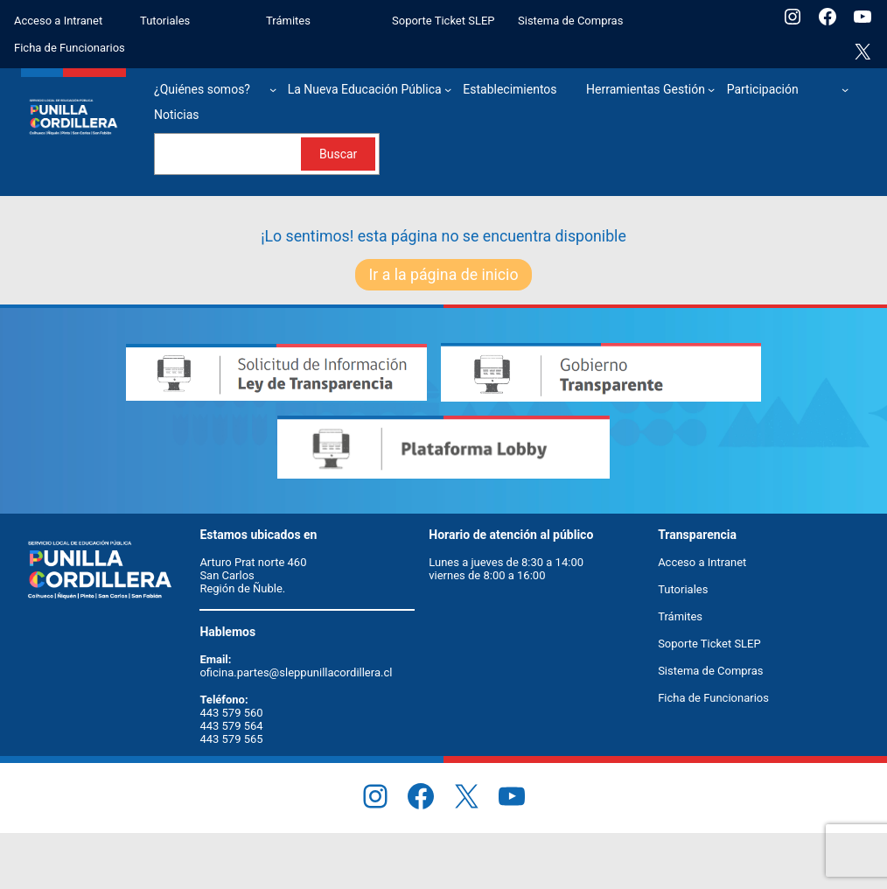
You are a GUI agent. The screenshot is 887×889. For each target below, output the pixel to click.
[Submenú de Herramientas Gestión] (711, 89)
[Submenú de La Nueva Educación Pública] (447, 89)
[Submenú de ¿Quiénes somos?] (272, 89)
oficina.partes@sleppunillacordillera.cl (295, 672)
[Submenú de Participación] (845, 89)
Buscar (338, 154)
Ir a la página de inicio (444, 275)
